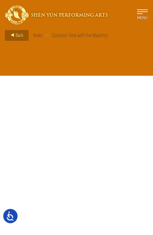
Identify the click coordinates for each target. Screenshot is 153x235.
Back (15, 35)
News (38, 35)
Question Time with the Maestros (80, 35)
